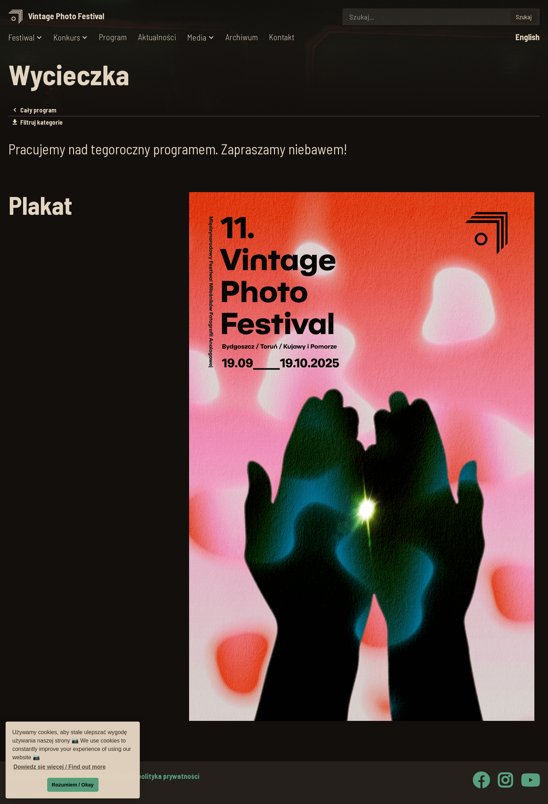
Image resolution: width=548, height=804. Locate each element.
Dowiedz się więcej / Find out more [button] (59, 767)
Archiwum (241, 37)
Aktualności (157, 37)
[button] (25, 37)
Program (113, 37)
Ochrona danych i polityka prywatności (143, 776)
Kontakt (281, 37)
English (527, 37)
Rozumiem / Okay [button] (73, 785)
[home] (58, 16)
